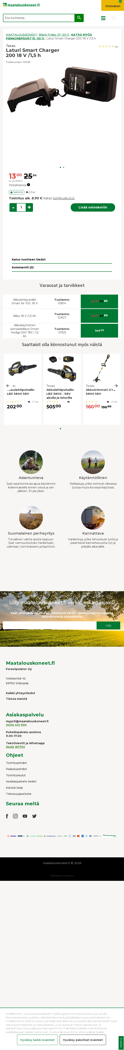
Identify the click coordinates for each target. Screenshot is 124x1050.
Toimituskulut (16, 775)
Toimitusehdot (16, 763)
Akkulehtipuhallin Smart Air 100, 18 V (25, 301)
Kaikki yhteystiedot (20, 693)
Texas (10, 46)
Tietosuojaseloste (18, 794)
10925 (62, 330)
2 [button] (63, 167)
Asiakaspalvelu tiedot (21, 781)
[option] (62, 90)
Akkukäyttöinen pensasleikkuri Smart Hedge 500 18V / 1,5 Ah (24, 330)
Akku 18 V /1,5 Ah (24, 316)
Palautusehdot (16, 769)
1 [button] (60, 167)
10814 (62, 301)
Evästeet (121, 1043)
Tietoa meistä (16, 699)
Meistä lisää (14, 788)
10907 (62, 316)
